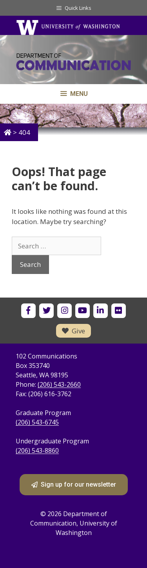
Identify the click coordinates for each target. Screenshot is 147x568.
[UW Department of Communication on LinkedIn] (100, 310)
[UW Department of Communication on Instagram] (64, 310)
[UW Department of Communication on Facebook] (28, 310)
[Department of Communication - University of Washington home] (73, 63)
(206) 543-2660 (59, 384)
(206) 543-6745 (37, 422)
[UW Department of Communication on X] (46, 310)
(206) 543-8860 (37, 450)
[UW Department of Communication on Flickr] (118, 310)
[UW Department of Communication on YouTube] (82, 310)
